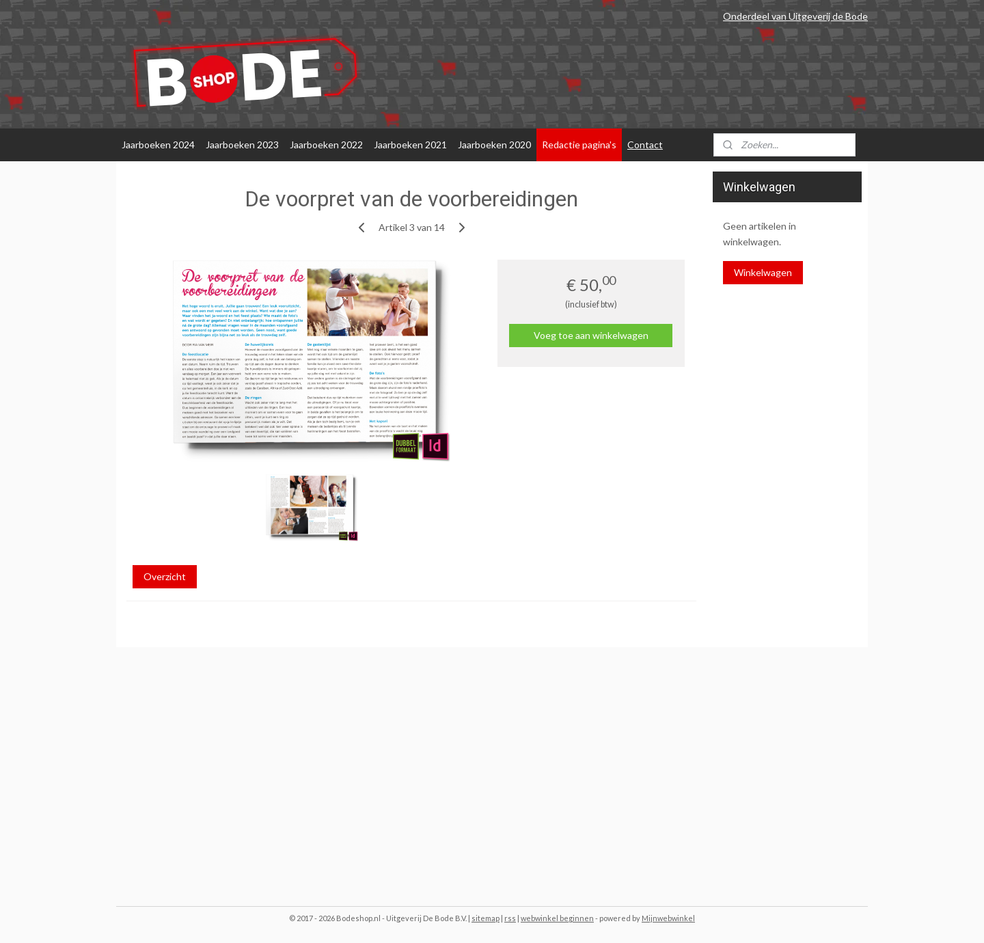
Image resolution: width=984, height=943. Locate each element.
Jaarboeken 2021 (410, 144)
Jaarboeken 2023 (242, 144)
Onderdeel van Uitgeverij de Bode (795, 16)
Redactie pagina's (579, 144)
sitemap (486, 918)
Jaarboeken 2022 (326, 144)
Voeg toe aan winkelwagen (591, 335)
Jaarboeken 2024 (158, 144)
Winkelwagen (763, 272)
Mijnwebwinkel (668, 918)
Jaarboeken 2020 (494, 144)
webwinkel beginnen (557, 918)
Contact (645, 144)
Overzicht (165, 576)
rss (510, 918)
